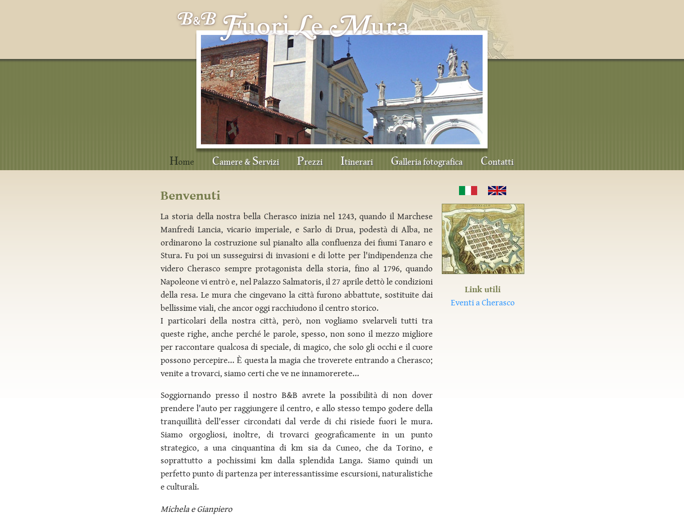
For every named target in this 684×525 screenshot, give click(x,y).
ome (182, 161)
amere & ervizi (245, 161)
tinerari (357, 161)
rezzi (309, 161)
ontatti (497, 161)
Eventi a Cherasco (483, 303)
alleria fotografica (427, 161)
